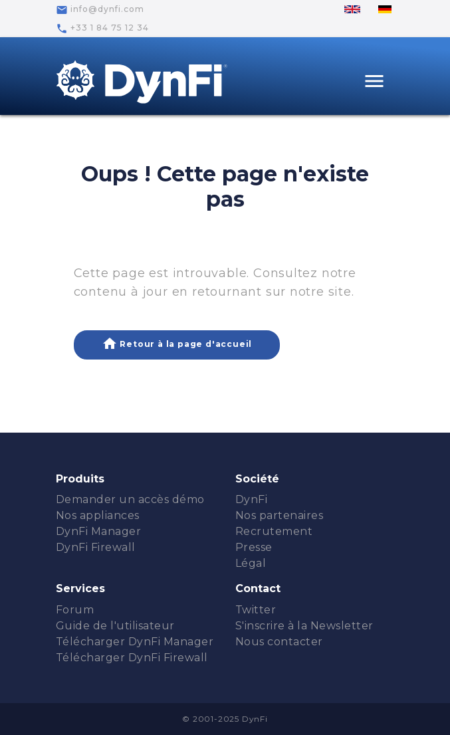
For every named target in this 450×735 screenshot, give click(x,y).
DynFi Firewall (96, 547)
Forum (75, 609)
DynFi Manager (99, 531)
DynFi (251, 499)
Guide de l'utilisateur (115, 625)
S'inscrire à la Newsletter (304, 625)
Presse (254, 547)
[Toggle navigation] (374, 83)
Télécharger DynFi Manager (135, 641)
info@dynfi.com (100, 10)
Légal (251, 563)
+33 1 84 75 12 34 (102, 29)
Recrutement (274, 531)
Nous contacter (279, 641)
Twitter (256, 609)
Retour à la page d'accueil (177, 344)
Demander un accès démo (130, 499)
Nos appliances (98, 515)
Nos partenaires (279, 515)
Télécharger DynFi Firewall (132, 657)
